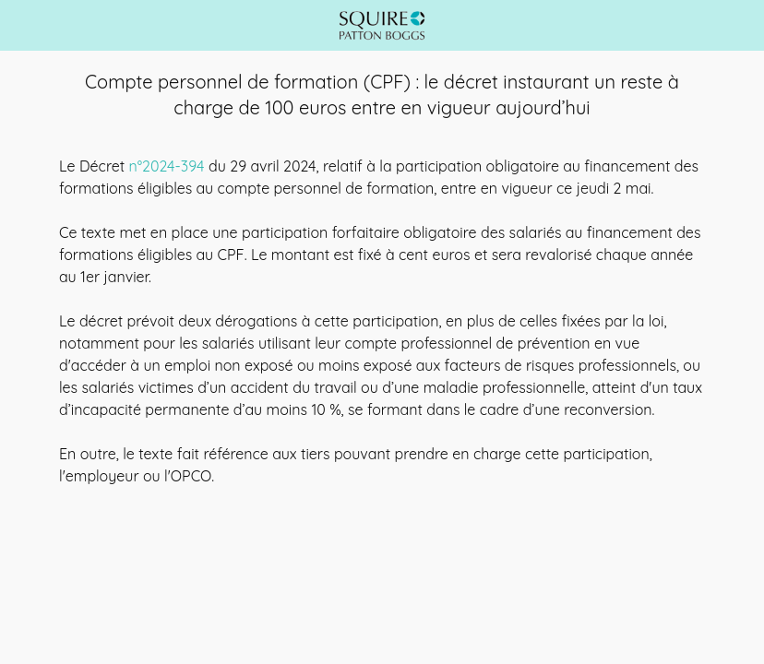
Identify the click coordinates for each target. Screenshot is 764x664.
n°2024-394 (167, 166)
